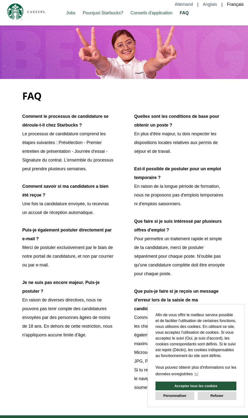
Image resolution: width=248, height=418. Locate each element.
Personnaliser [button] (174, 396)
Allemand (184, 4)
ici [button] (196, 374)
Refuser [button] (217, 396)
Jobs (71, 12)
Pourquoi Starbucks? (103, 12)
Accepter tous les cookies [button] (195, 386)
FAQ (184, 12)
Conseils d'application (152, 12)
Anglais (210, 4)
